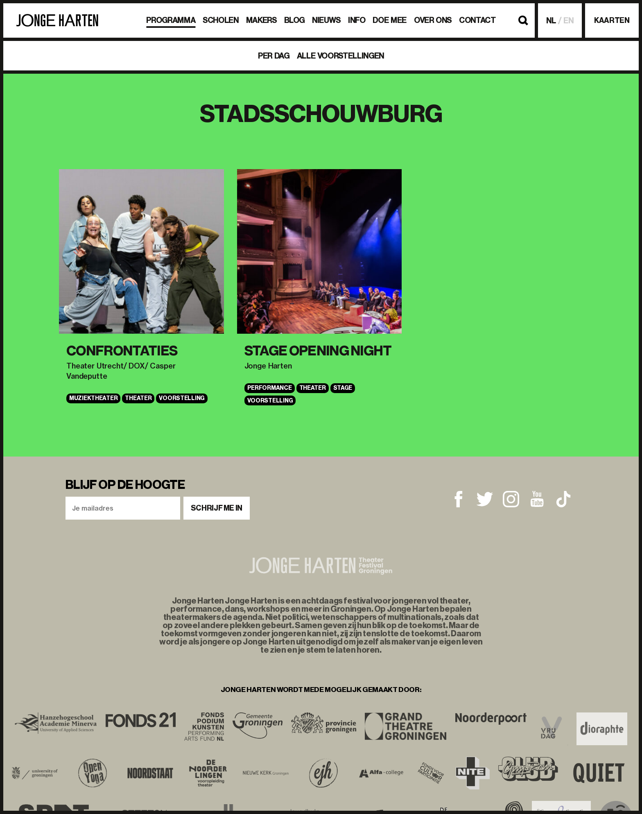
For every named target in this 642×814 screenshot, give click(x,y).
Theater (138, 398)
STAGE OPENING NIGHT (318, 350)
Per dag (273, 56)
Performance (269, 387)
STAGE (343, 387)
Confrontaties (121, 350)
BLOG (294, 20)
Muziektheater (93, 398)
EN (568, 20)
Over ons (433, 20)
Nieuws (326, 20)
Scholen (220, 20)
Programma (170, 20)
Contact (477, 20)
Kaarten (611, 20)
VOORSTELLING (182, 398)
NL (551, 20)
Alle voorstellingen (340, 56)
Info (357, 20)
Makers (261, 20)
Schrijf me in (216, 508)
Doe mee (389, 20)
